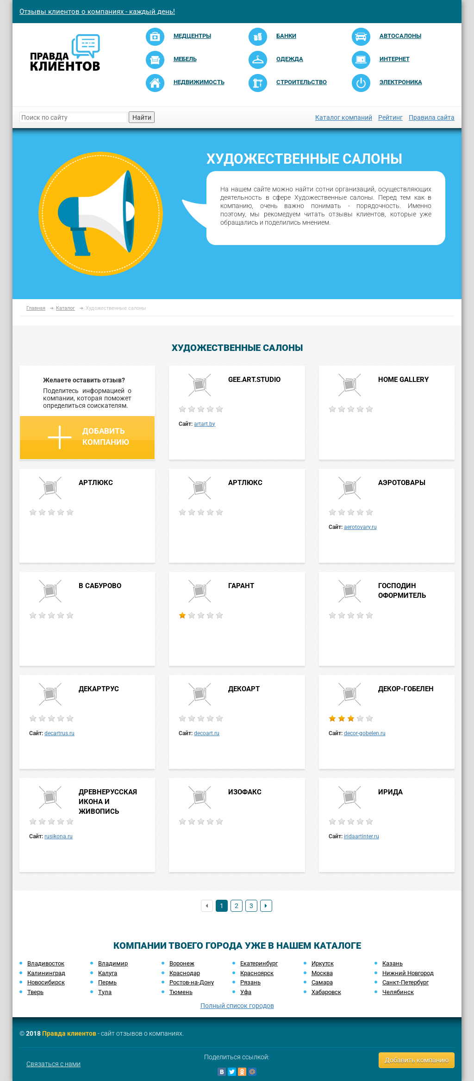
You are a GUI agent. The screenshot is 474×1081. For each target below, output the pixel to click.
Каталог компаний (343, 117)
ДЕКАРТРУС (99, 689)
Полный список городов (237, 1005)
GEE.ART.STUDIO (254, 379)
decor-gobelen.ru (365, 733)
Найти (141, 117)
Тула (105, 992)
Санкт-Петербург (405, 982)
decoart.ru (206, 733)
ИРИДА (390, 792)
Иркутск (323, 963)
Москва (322, 973)
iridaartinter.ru (361, 836)
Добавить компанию (88, 437)
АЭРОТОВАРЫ (401, 483)
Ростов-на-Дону (191, 982)
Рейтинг (390, 117)
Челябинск (398, 992)
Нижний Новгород (408, 973)
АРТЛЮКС (96, 483)
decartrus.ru (59, 733)
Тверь (35, 992)
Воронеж (181, 963)
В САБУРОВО (100, 586)
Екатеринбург (259, 963)
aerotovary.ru (360, 527)
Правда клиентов (69, 1033)
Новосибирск (46, 982)
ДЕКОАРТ (244, 689)
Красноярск (257, 973)
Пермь (107, 982)
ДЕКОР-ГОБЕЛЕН (406, 689)
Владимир (113, 963)
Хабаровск (326, 992)
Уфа (245, 992)
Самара (322, 982)
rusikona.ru (58, 836)
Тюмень (181, 992)
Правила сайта (432, 117)
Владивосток (45, 963)
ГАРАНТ (241, 586)
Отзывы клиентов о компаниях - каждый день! (97, 11)
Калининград (46, 973)
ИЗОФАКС (245, 792)
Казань (392, 963)
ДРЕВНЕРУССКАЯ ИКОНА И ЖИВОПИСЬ (108, 802)
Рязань (250, 982)
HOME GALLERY (403, 379)
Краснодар (184, 973)
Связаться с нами (53, 1064)
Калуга (107, 973)
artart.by (204, 424)
